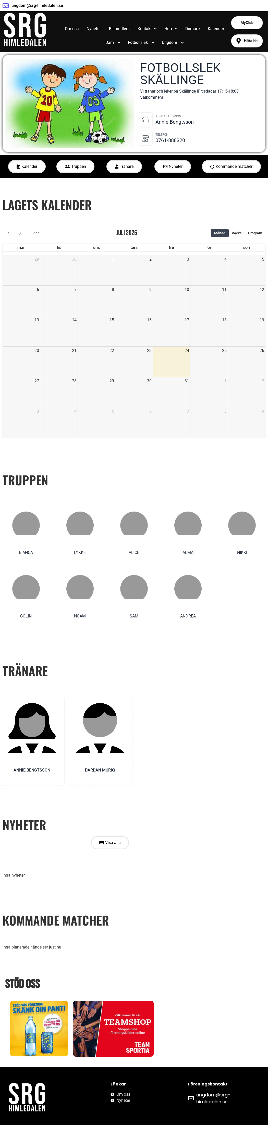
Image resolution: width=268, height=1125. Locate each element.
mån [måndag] (21, 247)
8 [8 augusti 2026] (225, 411)
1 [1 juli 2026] (113, 259)
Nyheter (94, 28)
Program (255, 233)
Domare (192, 28)
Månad (219, 233)
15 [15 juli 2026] (111, 320)
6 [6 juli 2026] (38, 289)
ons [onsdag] (96, 247)
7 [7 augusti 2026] (188, 411)
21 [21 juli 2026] (74, 350)
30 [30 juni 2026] (74, 259)
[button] (147, 28)
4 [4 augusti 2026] (75, 411)
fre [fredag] (171, 247)
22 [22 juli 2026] (111, 350)
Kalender (216, 28)
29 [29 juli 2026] (111, 380)
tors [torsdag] (134, 247)
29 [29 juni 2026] (36, 259)
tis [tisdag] (59, 247)
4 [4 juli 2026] (225, 259)
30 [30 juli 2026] (149, 380)
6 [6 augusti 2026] (150, 411)
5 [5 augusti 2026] (113, 411)
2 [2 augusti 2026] (263, 380)
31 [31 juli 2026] (187, 380)
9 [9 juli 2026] (150, 289)
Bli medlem (119, 28)
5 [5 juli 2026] (263, 259)
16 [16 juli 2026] (149, 320)
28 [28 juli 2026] (74, 380)
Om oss (72, 28)
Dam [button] (109, 42)
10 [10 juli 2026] (187, 289)
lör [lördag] (208, 247)
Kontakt (147, 28)
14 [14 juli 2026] (74, 320)
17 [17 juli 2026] (187, 320)
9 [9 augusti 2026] (263, 411)
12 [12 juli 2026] (262, 289)
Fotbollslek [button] (138, 42)
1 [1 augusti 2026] (225, 380)
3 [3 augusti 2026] (38, 411)
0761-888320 (170, 140)
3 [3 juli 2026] (188, 259)
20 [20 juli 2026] (36, 350)
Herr (170, 28)
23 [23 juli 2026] (149, 350)
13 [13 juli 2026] (36, 320)
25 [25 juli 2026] (224, 350)
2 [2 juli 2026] (150, 259)
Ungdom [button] (169, 42)
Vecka (237, 233)
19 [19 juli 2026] (262, 320)
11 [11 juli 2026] (224, 289)
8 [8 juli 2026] (113, 289)
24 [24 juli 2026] (187, 350)
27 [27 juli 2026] (36, 380)
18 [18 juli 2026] (224, 320)
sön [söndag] (246, 247)
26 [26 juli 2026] (262, 350)
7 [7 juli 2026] (75, 289)
